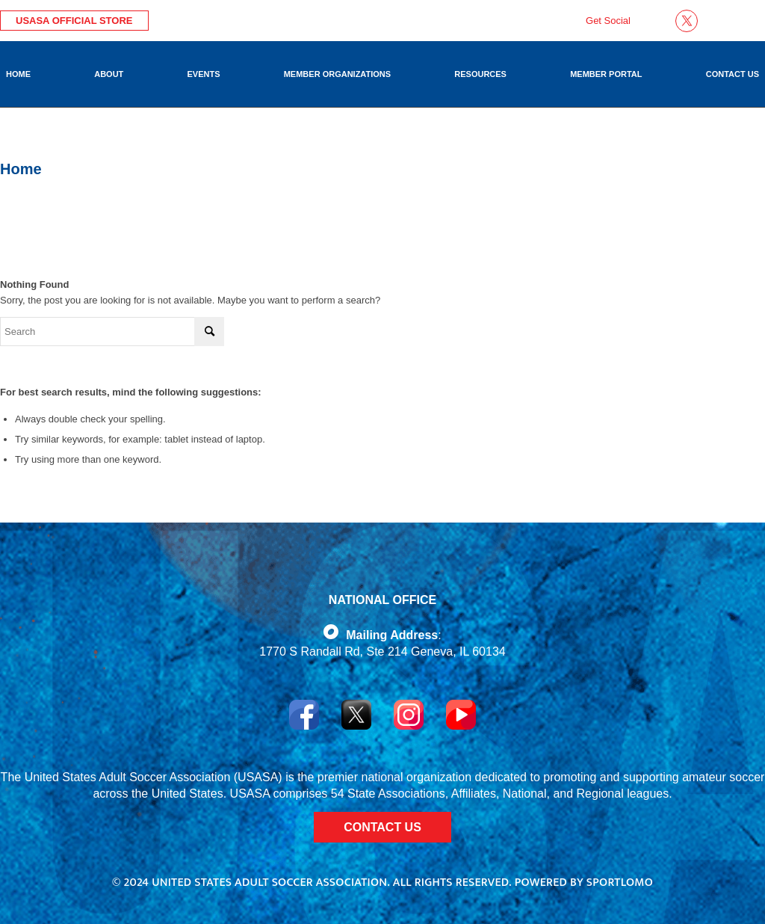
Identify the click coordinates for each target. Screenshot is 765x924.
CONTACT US (382, 827)
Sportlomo (619, 882)
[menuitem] (18, 74)
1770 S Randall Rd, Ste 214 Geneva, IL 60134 (382, 651)
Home (21, 169)
